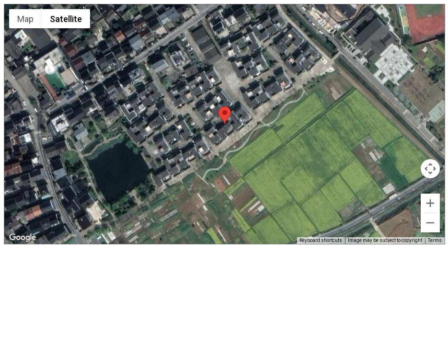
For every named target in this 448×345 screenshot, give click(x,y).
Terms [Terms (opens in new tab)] (435, 240)
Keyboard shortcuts (320, 240)
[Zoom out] (430, 222)
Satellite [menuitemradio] (66, 19)
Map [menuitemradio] (25, 19)
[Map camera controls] (430, 168)
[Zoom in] (430, 203)
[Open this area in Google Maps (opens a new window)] (22, 237)
